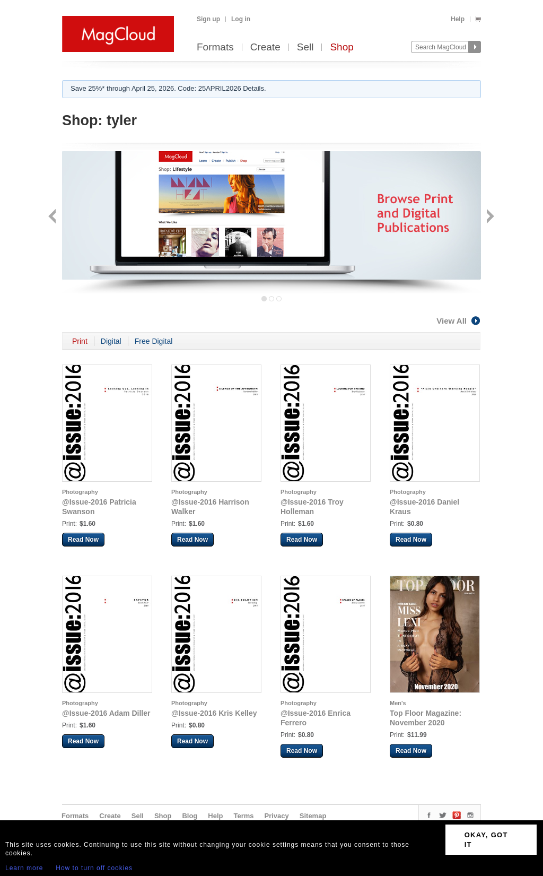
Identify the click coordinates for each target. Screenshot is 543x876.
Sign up (208, 19)
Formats (215, 47)
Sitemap (313, 816)
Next (489, 217)
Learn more (24, 868)
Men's (398, 703)
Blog (189, 816)
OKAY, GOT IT (486, 839)
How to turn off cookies (94, 868)
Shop (341, 47)
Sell (305, 47)
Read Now (83, 539)
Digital (111, 341)
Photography (80, 492)
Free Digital (154, 341)
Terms (243, 816)
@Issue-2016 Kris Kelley (214, 713)
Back (53, 217)
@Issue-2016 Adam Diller (106, 713)
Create (265, 47)
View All (458, 320)
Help (458, 19)
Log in (240, 19)
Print (79, 341)
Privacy (277, 816)
